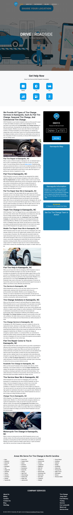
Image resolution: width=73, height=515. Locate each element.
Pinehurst (40, 478)
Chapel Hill (7, 470)
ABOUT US (28, 4)
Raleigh (40, 480)
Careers (6, 498)
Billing (47, 4)
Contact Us (7, 501)
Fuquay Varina (24, 461)
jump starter (28, 164)
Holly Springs (24, 475)
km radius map (56, 164)
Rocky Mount (58, 459)
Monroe (40, 470)
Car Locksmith (64, 505)
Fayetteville (7, 480)
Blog (4, 503)
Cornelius (6, 476)
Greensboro (24, 468)
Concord (6, 475)
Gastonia (23, 464)
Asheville (6, 463)
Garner (23, 463)
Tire (36, 90)
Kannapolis (41, 459)
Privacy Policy (39, 512)
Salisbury (57, 461)
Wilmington (58, 473)
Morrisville (40, 475)
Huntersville (24, 476)
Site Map (6, 505)
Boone (6, 464)
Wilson (56, 475)
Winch (49, 101)
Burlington (6, 466)
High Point (24, 473)
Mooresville (41, 471)
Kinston (40, 463)
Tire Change (64, 494)
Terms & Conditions (31, 512)
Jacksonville (24, 480)
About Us (6, 494)
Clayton (6, 473)
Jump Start (63, 496)
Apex (5, 459)
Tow (49, 90)
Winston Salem (59, 476)
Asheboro (6, 461)
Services (55, 4)
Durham (6, 478)
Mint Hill (40, 468)
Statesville (57, 468)
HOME (21, 4)
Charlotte (6, 471)
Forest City (24, 459)
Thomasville (58, 470)
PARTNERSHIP (38, 4)
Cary (5, 468)
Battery (23, 90)
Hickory (23, 471)
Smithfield (57, 466)
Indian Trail (24, 478)
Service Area (64, 509)
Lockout (23, 101)
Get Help (56, 138)
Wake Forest (58, 471)
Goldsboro (24, 466)
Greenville (23, 470)
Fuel (36, 101)
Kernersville (41, 461)
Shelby (56, 464)
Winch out (63, 507)
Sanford (57, 463)
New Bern (40, 476)
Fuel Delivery (64, 498)
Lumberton (40, 464)
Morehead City (41, 473)
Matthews (40, 466)
